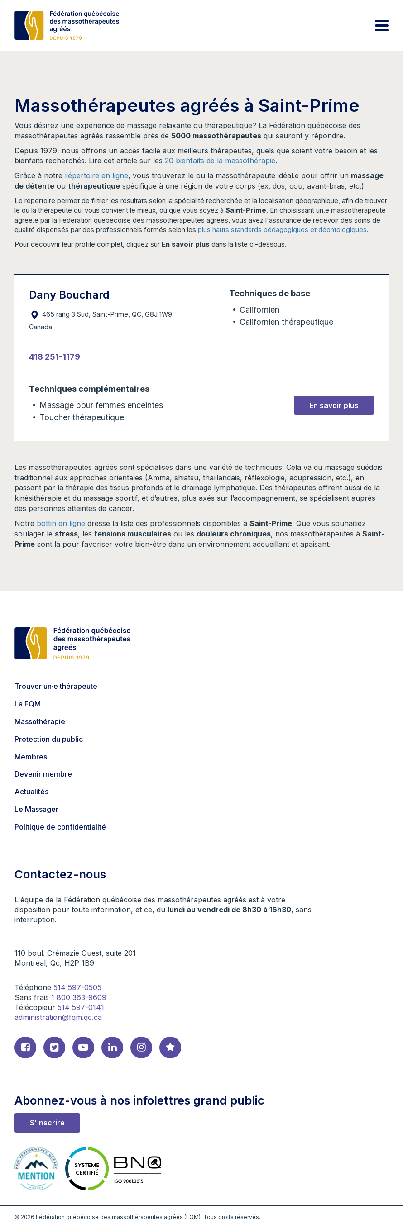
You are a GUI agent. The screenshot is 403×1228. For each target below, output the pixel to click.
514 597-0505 (77, 987)
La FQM (27, 703)
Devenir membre (43, 773)
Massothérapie (39, 721)
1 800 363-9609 (78, 997)
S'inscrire (47, 1122)
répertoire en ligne (96, 175)
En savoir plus (334, 405)
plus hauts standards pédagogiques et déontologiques (282, 229)
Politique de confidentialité (60, 826)
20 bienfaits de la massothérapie (220, 160)
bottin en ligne (61, 523)
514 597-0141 (81, 1007)
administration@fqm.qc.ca (58, 1017)
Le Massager (36, 809)
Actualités (31, 791)
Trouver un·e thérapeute (55, 686)
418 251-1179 (54, 356)
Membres (30, 756)
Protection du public (48, 739)
